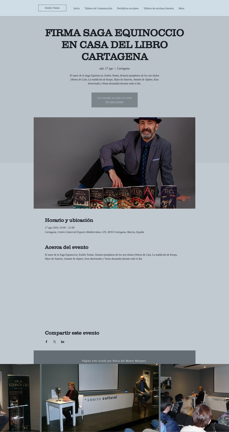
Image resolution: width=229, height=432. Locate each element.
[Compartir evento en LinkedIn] (62, 341)
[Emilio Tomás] (52, 8)
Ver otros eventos (115, 101)
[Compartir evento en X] (54, 341)
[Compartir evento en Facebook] (46, 341)
